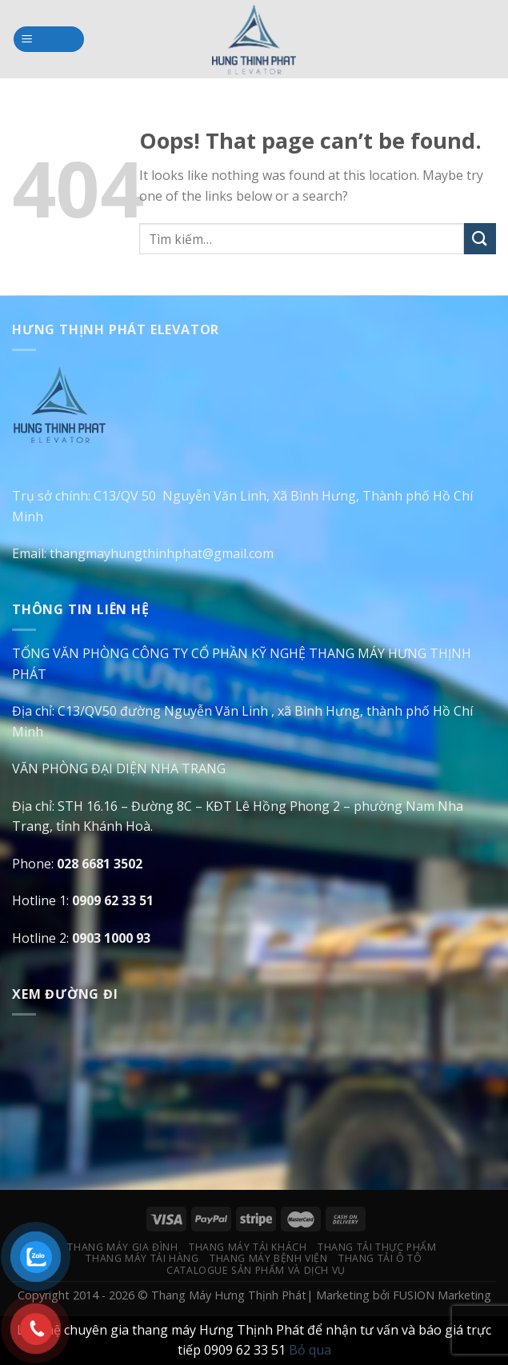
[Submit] (480, 238)
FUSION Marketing (442, 1295)
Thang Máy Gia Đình (122, 1247)
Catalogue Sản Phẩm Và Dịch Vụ (256, 1270)
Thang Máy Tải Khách (248, 1247)
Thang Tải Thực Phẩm (377, 1247)
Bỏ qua (310, 1350)
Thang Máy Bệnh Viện (269, 1258)
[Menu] (49, 39)
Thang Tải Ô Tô (380, 1258)
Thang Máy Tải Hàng (142, 1258)
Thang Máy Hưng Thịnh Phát (228, 1295)
